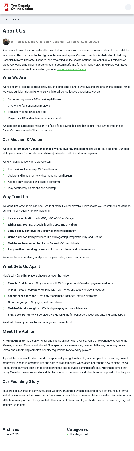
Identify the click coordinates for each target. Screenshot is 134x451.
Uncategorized (79, 434)
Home (5, 19)
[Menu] (128, 7)
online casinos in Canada (71, 69)
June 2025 (12, 434)
